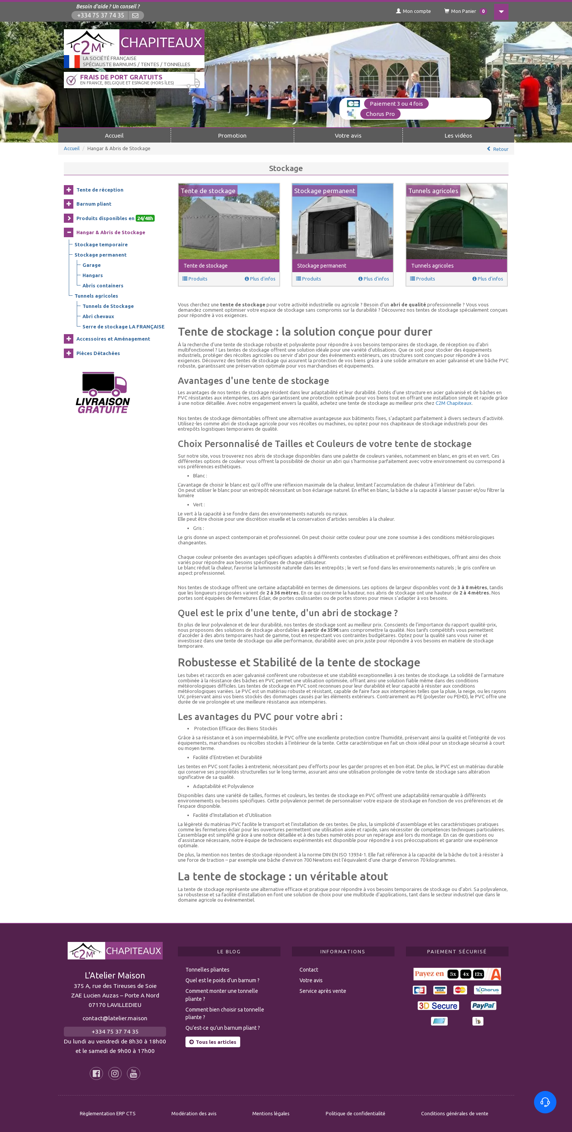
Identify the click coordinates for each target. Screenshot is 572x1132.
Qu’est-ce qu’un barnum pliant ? (222, 1028)
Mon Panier (465, 11)
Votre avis (348, 135)
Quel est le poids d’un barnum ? (222, 980)
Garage (91, 265)
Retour (501, 149)
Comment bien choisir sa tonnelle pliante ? (224, 1014)
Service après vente (322, 991)
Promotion (232, 135)
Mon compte (413, 11)
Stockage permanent (100, 254)
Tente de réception (100, 189)
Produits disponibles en (115, 218)
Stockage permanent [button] (321, 266)
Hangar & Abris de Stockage (110, 232)
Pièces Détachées (98, 353)
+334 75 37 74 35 (100, 15)
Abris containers (103, 285)
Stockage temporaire (101, 244)
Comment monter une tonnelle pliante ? (221, 995)
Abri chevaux (98, 316)
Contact (308, 970)
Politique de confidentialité (355, 1113)
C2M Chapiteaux (454, 403)
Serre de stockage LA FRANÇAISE (123, 326)
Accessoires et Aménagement (113, 338)
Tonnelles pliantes (207, 970)
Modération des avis (194, 1113)
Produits (195, 278)
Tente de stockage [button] (206, 266)
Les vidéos (458, 135)
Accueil (114, 135)
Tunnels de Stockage (108, 306)
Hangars (92, 275)
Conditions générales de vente (454, 1113)
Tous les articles (212, 1042)
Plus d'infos (260, 278)
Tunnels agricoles (96, 295)
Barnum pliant (93, 203)
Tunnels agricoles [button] (432, 266)
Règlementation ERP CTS (108, 1113)
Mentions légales (271, 1113)
